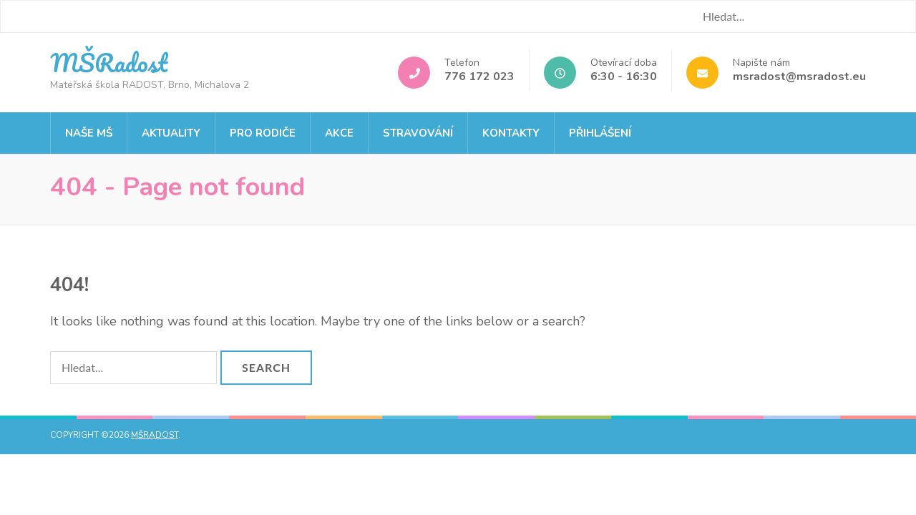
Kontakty (511, 133)
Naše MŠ (88, 133)
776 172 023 (479, 76)
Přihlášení (600, 133)
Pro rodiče (263, 133)
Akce (339, 133)
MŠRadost (108, 62)
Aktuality (171, 133)
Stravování (418, 133)
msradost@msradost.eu (799, 76)
